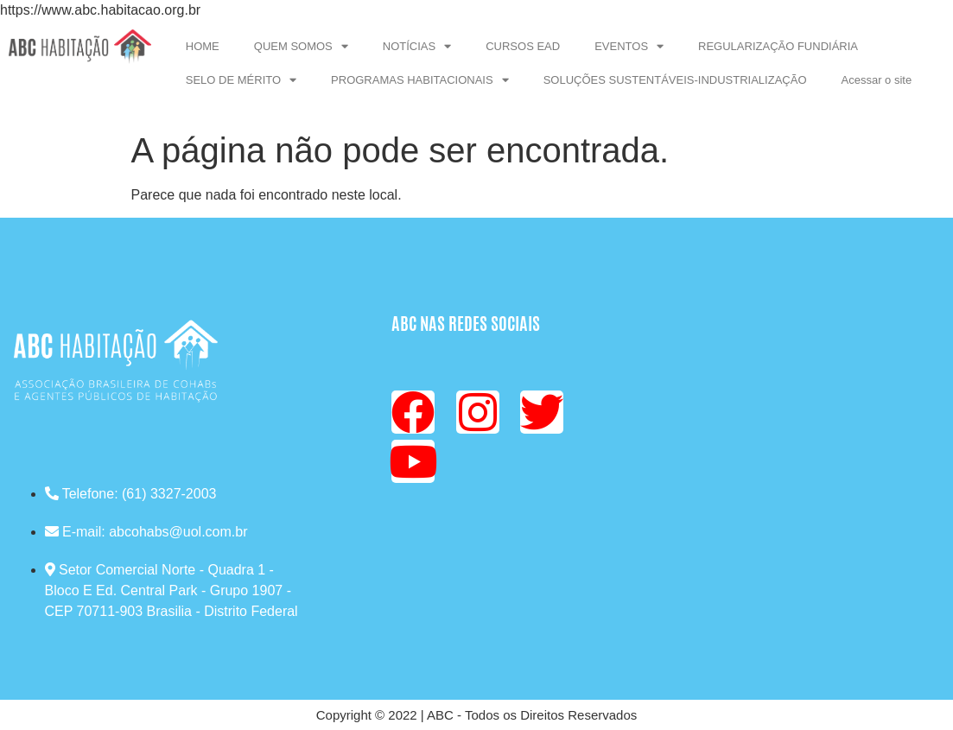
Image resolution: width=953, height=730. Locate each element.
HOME (202, 46)
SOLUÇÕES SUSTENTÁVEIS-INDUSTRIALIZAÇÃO (675, 79)
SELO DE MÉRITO (241, 80)
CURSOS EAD (523, 46)
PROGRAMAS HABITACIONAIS (420, 80)
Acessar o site (877, 79)
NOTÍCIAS (417, 46)
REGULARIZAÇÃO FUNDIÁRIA (778, 46)
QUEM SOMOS (301, 46)
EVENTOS (629, 46)
